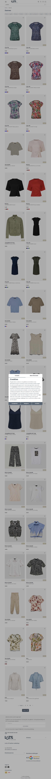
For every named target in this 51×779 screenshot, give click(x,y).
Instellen (37, 403)
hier (40, 395)
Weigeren (26, 403)
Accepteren (15, 403)
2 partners (14, 386)
